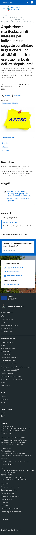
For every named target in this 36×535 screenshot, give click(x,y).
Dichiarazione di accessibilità (10, 508)
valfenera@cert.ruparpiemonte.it (14, 442)
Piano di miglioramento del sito (11, 511)
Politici (3, 322)
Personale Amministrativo (9, 325)
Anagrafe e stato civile (8, 348)
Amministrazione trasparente (10, 496)
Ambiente (4, 345)
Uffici (2, 316)
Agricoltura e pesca (7, 342)
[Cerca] (31, 8)
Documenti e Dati (6, 331)
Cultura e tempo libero (8, 361)
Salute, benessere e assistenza (11, 376)
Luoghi (3, 413)
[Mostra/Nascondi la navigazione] (4, 8)
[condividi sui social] (5, 95)
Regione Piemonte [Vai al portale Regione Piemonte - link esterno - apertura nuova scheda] (7, 2)
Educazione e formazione (9, 364)
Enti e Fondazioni (6, 328)
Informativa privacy (7, 499)
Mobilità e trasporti (7, 373)
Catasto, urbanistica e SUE (9, 357)
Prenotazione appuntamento (10, 487)
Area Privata (5, 519)
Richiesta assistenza (7, 493)
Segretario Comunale (10, 222)
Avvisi (3, 402)
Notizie (3, 396)
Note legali (4, 505)
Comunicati (4, 399)
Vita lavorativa (5, 385)
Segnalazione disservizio (9, 490)
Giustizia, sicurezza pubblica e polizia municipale (16, 367)
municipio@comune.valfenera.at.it (16, 440)
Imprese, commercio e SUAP (10, 370)
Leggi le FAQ (5, 484)
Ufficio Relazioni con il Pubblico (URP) (13, 438)
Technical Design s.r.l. (14, 530)
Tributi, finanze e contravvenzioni (11, 379)
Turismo (3, 382)
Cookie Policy (5, 502)
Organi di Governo (7, 319)
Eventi (3, 416)
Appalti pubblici (6, 351)
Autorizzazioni (5, 354)
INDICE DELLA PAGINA (18, 138)
